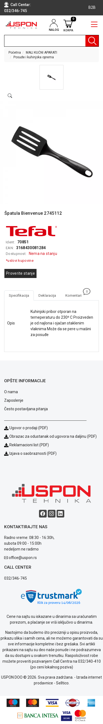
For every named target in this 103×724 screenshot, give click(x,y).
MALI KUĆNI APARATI (41, 52)
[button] (51, 77)
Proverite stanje (20, 273)
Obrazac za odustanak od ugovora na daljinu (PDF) (53, 436)
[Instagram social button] (51, 513)
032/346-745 (15, 11)
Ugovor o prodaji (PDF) (26, 428)
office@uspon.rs (23, 557)
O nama (11, 392)
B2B (92, 7)
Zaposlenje (13, 400)
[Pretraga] (92, 40)
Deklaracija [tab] (47, 295)
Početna (15, 52)
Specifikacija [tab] (19, 295)
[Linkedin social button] (60, 513)
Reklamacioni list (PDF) (26, 445)
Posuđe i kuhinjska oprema (33, 57)
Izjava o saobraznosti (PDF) (33, 453)
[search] (51, 41)
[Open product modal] (9, 96)
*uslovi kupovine (20, 260)
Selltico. (62, 683)
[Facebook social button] (43, 513)
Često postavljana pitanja (26, 409)
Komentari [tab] (75, 294)
